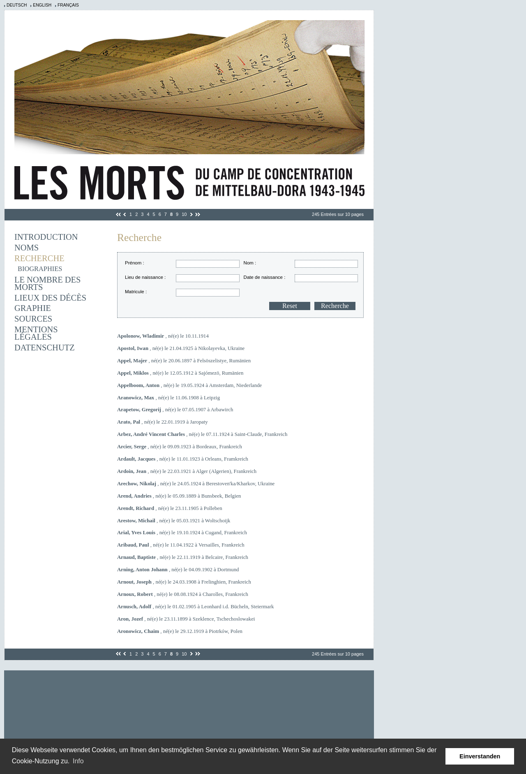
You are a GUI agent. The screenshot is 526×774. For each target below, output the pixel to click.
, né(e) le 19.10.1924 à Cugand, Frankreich (182, 532)
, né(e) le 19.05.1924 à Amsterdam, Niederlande (189, 385)
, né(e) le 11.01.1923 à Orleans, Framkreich (182, 459)
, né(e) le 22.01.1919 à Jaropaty (162, 422)
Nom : (250, 262)
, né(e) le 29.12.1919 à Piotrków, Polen (179, 631)
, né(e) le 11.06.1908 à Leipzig (168, 398)
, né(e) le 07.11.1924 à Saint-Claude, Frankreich (202, 434)
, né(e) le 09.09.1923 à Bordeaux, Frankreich (179, 447)
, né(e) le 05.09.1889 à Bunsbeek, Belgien (179, 496)
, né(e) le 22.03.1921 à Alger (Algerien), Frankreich (186, 471)
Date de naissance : (265, 277)
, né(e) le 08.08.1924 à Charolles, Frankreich (182, 594)
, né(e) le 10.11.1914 (163, 336)
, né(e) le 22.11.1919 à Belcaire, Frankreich (182, 557)
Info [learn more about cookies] (78, 761)
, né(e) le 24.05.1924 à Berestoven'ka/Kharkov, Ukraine (196, 484)
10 (184, 214)
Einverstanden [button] (479, 756)
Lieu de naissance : (145, 277)
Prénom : (134, 262)
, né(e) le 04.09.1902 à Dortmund (178, 569)
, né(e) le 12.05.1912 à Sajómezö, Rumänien (180, 373)
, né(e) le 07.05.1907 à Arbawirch (175, 409)
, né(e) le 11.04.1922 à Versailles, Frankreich (181, 545)
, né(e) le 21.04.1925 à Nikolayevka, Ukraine (181, 348)
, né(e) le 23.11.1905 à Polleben (169, 508)
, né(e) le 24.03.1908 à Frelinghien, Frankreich (184, 582)
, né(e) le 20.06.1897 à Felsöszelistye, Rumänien (184, 361)
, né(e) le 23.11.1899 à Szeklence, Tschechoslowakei (186, 619)
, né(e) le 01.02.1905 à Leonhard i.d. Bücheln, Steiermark (195, 606)
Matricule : (136, 291)
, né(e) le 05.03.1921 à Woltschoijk (173, 521)
